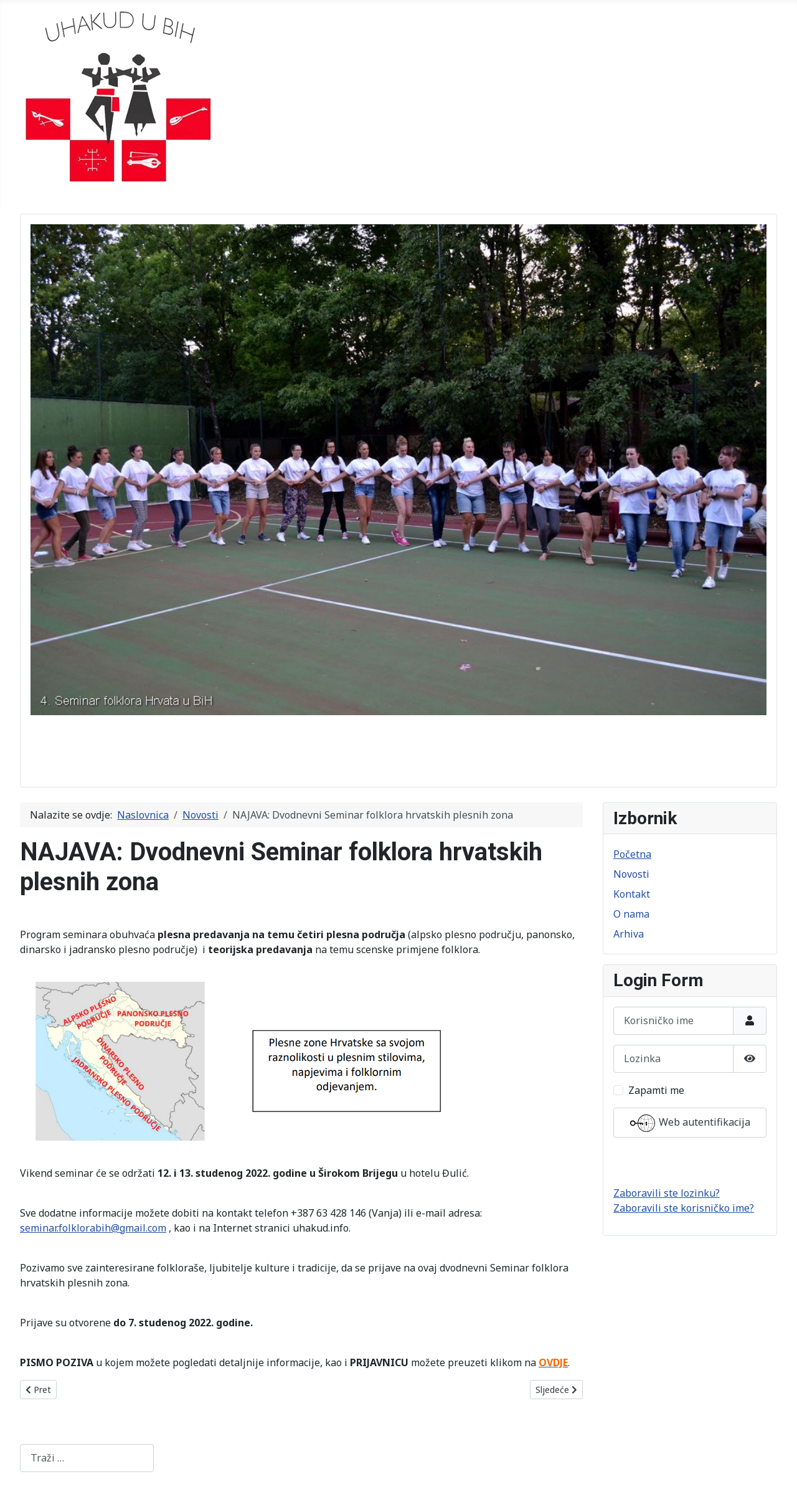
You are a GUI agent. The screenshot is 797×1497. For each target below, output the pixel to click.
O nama (631, 914)
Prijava (690, 1162)
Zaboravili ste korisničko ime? (683, 1208)
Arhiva (628, 934)
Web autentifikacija (690, 1123)
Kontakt (631, 894)
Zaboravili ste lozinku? (666, 1193)
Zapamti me (656, 1090)
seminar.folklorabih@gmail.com (93, 1228)
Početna (632, 854)
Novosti (631, 874)
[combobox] (87, 1458)
